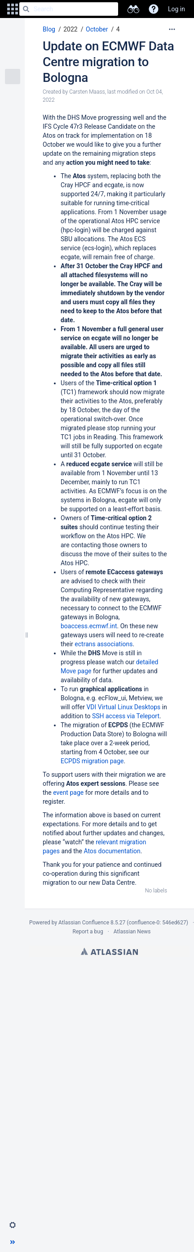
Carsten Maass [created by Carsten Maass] (87, 92)
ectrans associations (103, 644)
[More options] (172, 29)
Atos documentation (112, 851)
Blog (49, 29)
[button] (12, 9)
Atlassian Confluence (83, 922)
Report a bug (87, 931)
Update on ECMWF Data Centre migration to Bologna (108, 62)
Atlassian (109, 951)
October (97, 29)
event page (68, 792)
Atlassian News (132, 931)
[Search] (26, 9)
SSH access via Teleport (125, 716)
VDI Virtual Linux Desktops (123, 707)
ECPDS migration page (92, 761)
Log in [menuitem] (176, 9)
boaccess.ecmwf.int (89, 626)
